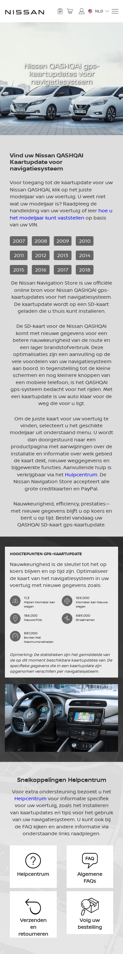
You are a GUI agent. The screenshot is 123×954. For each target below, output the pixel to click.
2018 (84, 269)
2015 (18, 269)
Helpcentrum (30, 798)
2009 (62, 241)
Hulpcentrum (81, 474)
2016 (40, 269)
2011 (19, 255)
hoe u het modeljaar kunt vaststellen (61, 214)
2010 (85, 241)
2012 (40, 255)
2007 (19, 241)
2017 (62, 269)
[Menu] (114, 11)
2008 (40, 241)
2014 (84, 255)
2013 (62, 255)
